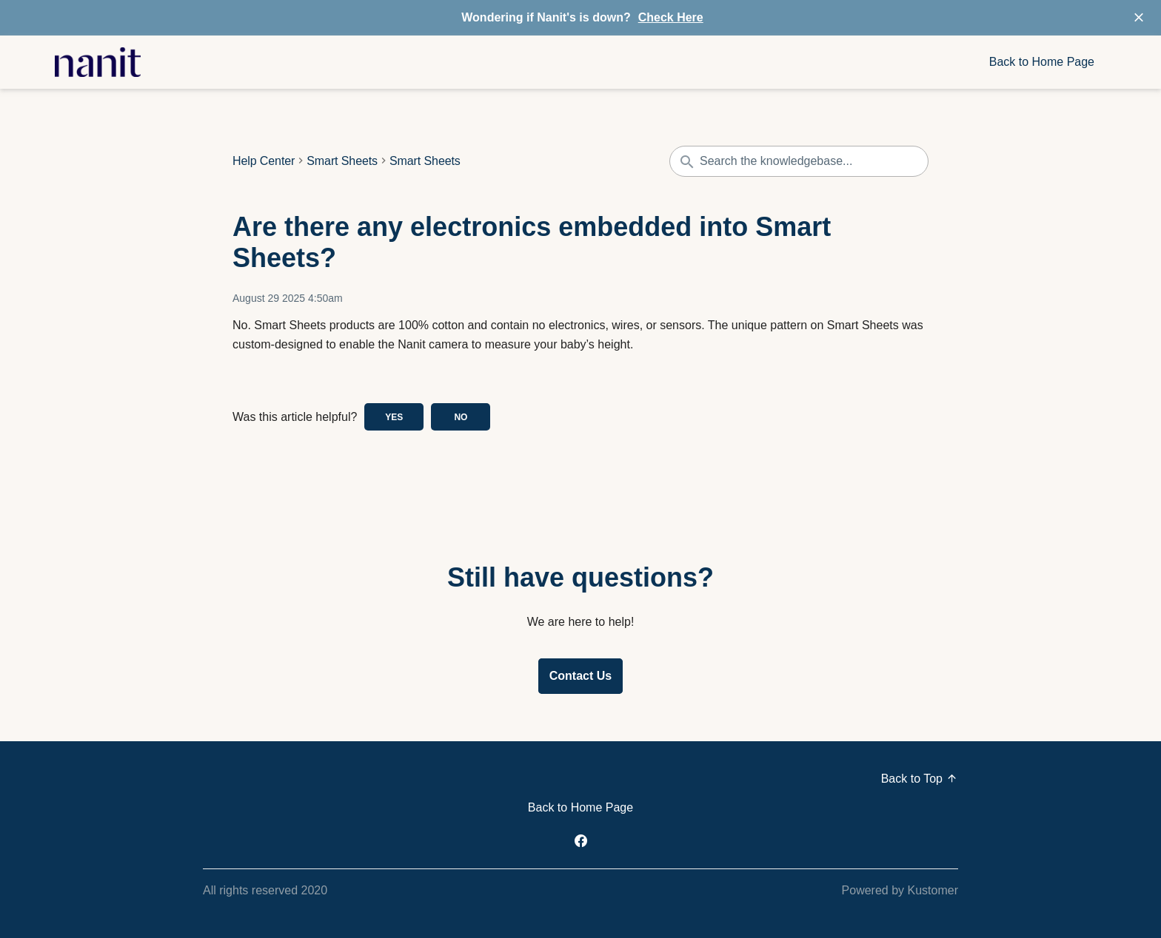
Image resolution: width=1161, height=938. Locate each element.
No (460, 417)
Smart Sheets (342, 161)
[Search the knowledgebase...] (799, 161)
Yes (394, 417)
